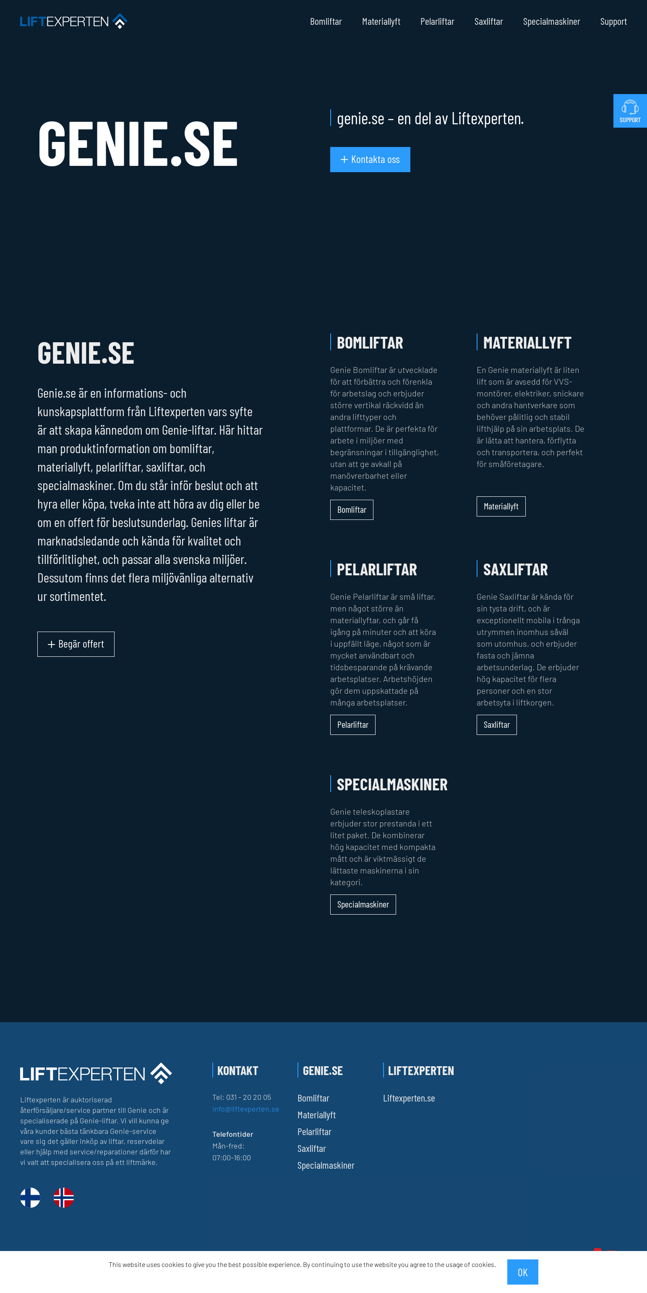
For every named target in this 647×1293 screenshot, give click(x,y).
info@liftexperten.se (245, 1108)
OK (523, 1271)
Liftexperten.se (409, 1097)
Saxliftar (489, 21)
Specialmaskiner (551, 21)
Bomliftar (326, 21)
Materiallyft (381, 21)
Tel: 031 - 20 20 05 (241, 1097)
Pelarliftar (437, 21)
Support (613, 21)
